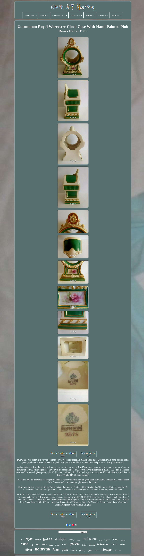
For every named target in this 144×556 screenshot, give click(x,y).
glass (48, 538)
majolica (107, 540)
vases (122, 544)
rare (97, 549)
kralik (78, 540)
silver (29, 549)
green (74, 543)
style (29, 539)
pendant (117, 550)
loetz (56, 549)
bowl (100, 540)
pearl (90, 550)
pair (32, 545)
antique (60, 538)
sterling (71, 540)
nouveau (42, 549)
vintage (106, 549)
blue (21, 540)
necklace (123, 540)
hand (44, 544)
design (84, 545)
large (51, 545)
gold (65, 549)
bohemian (103, 544)
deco (114, 544)
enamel (38, 540)
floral (64, 544)
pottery (82, 550)
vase (24, 544)
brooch (92, 545)
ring (37, 545)
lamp (115, 539)
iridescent (90, 539)
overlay (57, 545)
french (73, 550)
